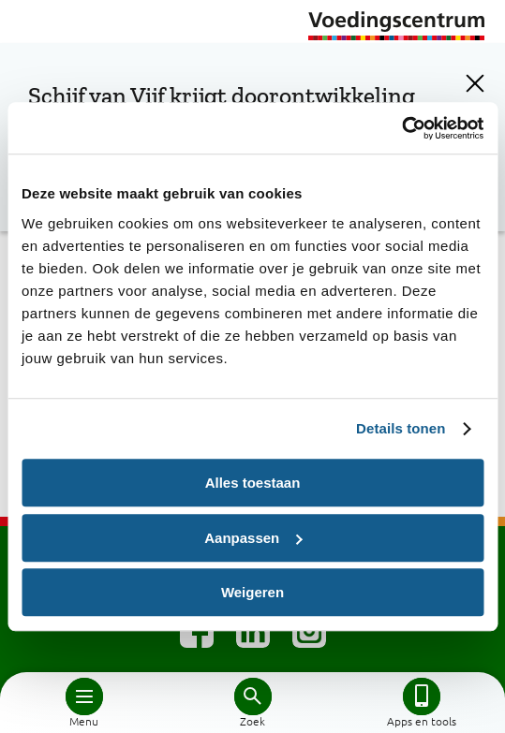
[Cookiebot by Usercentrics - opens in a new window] (401, 128)
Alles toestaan (253, 483)
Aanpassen (253, 538)
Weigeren (252, 592)
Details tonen (400, 428)
